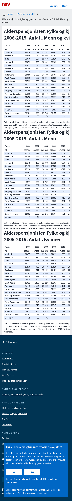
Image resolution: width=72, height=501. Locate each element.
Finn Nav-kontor (9, 369)
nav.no (7, 14)
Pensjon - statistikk (26, 14)
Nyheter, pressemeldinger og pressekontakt (22, 394)
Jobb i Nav (7, 424)
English (5, 438)
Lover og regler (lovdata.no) (15, 413)
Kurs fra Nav (8, 375)
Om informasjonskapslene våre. (32, 493)
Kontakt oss (7, 358)
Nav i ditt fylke (9, 364)
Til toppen (9, 342)
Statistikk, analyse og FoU (14, 408)
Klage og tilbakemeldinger (14, 380)
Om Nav (6, 419)
